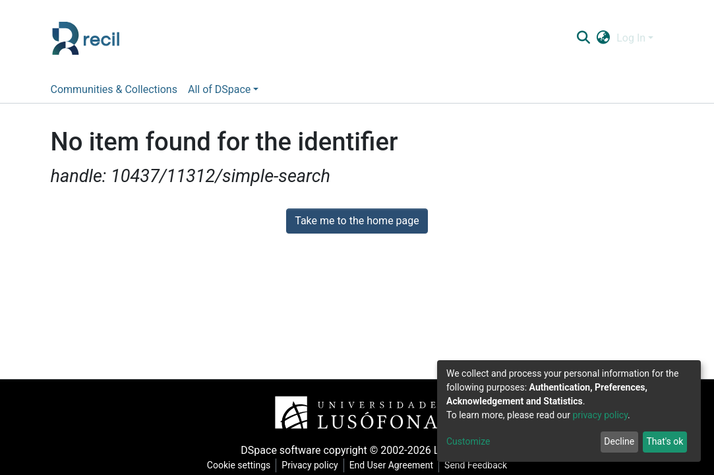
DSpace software (280, 450)
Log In (630, 38)
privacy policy (600, 415)
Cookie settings (239, 465)
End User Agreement (391, 465)
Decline (619, 441)
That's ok (664, 441)
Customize (468, 441)
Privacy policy (310, 465)
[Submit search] (584, 38)
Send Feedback (475, 465)
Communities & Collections (114, 89)
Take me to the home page (357, 220)
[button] (603, 38)
